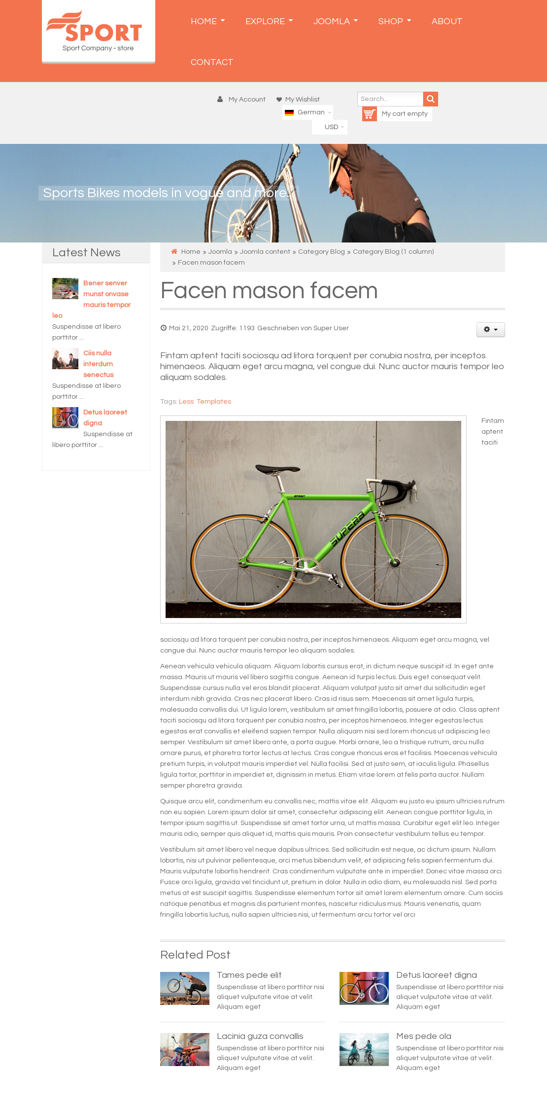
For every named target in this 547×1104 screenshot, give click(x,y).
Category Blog (321, 251)
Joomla (220, 251)
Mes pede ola (423, 1036)
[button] (244, 99)
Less (186, 401)
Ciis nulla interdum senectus (98, 364)
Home (191, 251)
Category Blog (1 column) (393, 251)
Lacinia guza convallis (260, 1036)
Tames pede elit (249, 975)
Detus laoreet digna (436, 975)
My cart (384, 113)
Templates (214, 401)
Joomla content (265, 251)
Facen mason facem (269, 291)
